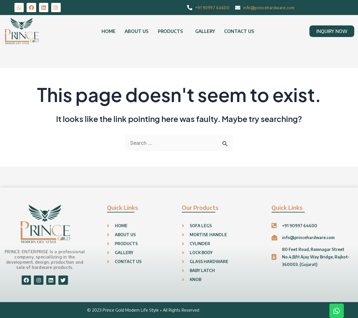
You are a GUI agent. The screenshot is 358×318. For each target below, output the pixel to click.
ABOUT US (137, 31)
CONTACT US (238, 31)
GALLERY (205, 31)
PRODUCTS (170, 31)
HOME (109, 31)
